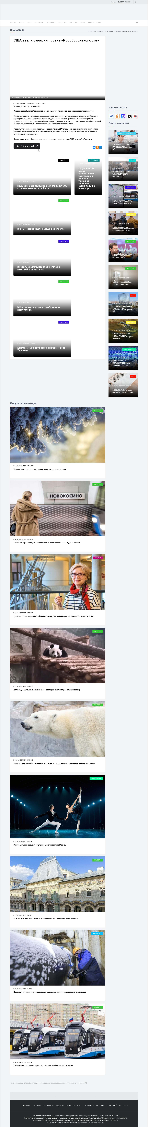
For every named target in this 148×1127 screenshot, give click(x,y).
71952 (29, 989)
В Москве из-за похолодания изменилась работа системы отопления (123, 390)
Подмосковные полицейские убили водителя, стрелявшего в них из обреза (42, 187)
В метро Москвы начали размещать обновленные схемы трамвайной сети (122, 201)
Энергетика (92, 31)
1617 (128, 251)
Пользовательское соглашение (114, 1118)
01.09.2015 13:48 (24, 224)
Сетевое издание (83, 1116)
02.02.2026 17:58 (119, 141)
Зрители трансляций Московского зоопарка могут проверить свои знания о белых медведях (54, 763)
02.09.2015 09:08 (33, 103)
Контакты (123, 1105)
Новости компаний (108, 1105)
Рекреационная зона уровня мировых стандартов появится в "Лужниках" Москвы (121, 362)
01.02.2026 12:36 (119, 357)
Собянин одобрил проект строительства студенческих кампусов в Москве (122, 308)
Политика (39, 23)
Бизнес (134, 31)
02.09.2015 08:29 (24, 181)
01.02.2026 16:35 (119, 303)
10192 (129, 386)
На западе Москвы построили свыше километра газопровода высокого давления (49, 992)
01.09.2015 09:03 (24, 262)
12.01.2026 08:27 (19, 915)
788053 (30, 613)
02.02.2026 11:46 (119, 224)
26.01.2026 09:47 (19, 989)
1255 (128, 141)
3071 (33, 303)
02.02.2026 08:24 (119, 278)
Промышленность (120, 31)
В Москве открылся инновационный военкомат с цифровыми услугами (123, 228)
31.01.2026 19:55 (119, 386)
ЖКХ (129, 31)
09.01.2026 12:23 (19, 539)
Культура (74, 23)
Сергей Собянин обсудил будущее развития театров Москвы (40, 845)
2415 (94, 164)
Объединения (96, 778)
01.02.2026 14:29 (119, 330)
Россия (13, 23)
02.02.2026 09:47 (119, 251)
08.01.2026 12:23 (19, 1062)
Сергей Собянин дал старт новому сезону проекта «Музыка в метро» (122, 255)
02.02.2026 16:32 (119, 168)
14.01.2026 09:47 (19, 613)
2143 (33, 224)
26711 (129, 197)
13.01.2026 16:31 (19, 841)
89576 (29, 841)
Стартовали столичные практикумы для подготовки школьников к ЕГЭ (122, 146)
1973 (128, 357)
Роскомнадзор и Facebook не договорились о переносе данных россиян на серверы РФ (48, 1083)
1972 (128, 168)
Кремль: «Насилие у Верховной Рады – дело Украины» (41, 349)
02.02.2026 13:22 (119, 197)
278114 (30, 686)
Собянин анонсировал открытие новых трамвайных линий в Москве (43, 1065)
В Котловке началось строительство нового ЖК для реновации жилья (122, 282)
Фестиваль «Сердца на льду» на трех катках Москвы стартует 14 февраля (121, 173)
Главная (26, 1105)
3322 (33, 181)
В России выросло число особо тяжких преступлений (38, 308)
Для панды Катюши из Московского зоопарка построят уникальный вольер (46, 690)
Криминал (64, 160)
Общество (62, 23)
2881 (128, 330)
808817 (30, 539)
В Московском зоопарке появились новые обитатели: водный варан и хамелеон (122, 335)
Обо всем (130, 214)
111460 (30, 760)
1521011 (30, 466)
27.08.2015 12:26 (85, 164)
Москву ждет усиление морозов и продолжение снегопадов (39, 469)
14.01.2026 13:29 (19, 760)
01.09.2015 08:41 (24, 343)
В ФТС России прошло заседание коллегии (40, 228)
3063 (33, 343)
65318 (29, 1062)
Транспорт (109, 31)
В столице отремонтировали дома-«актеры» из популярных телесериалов (45, 918)
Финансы (100, 31)
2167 (128, 278)
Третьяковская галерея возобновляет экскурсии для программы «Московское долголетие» (53, 616)
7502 (128, 303)
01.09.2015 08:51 (24, 303)
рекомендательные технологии (92, 1122)
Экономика (51, 23)
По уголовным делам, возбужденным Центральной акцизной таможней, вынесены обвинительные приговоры (86, 178)
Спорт (83, 23)
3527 (33, 262)
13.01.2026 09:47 (19, 466)
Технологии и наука (126, 133)
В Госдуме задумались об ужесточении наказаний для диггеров (38, 268)
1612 (128, 224)
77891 (29, 915)
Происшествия (94, 23)
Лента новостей (25, 23)
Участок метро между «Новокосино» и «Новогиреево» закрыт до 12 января (46, 543)
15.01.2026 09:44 (19, 686)
